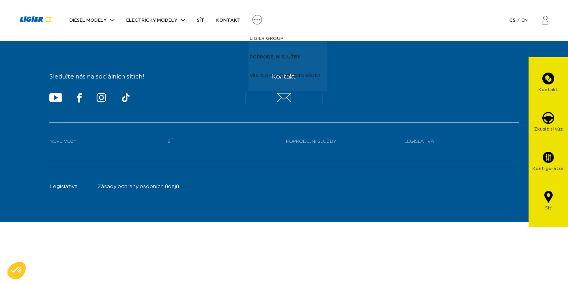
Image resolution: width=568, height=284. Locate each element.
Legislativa (419, 141)
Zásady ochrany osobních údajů (138, 187)
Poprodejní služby (311, 141)
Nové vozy (63, 141)
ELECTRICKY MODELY (151, 20)
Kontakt (228, 20)
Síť (200, 20)
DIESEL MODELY (87, 20)
